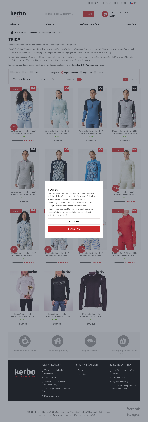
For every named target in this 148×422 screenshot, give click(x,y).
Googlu (51, 212)
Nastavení (74, 228)
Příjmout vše (74, 235)
